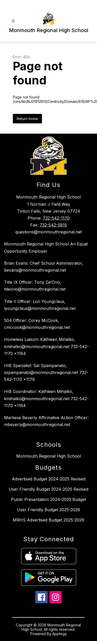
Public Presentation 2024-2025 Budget (48, 499)
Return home (27, 118)
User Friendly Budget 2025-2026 (48, 509)
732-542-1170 (56, 218)
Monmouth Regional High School (48, 456)
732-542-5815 (53, 225)
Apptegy (59, 634)
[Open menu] (13, 21)
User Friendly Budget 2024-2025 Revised (48, 489)
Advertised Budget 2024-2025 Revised (48, 478)
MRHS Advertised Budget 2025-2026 (48, 519)
